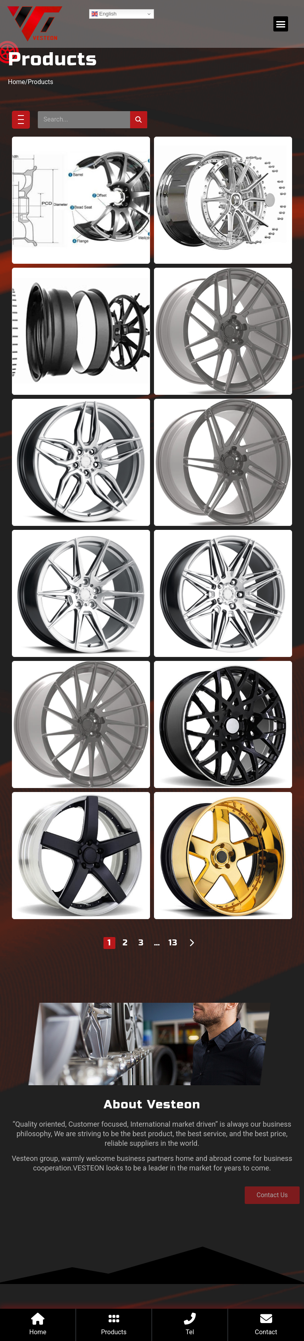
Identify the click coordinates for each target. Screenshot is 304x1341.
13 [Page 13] (172, 967)
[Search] (138, 144)
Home (37, 1332)
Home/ (18, 106)
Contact (266, 1332)
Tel (189, 1332)
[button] (280, 23)
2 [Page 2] (125, 967)
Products (40, 106)
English (104, 14)
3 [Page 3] (141, 967)
